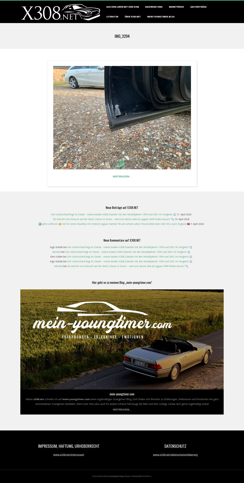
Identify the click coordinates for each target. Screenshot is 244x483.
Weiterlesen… (122, 176)
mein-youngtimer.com (122, 394)
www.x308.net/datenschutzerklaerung (175, 454)
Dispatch (127, 476)
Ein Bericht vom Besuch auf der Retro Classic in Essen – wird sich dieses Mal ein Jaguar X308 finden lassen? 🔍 (113, 219)
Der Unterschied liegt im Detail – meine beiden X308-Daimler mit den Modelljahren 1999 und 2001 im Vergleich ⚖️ (113, 214)
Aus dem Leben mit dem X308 (122, 6)
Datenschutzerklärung (101, 476)
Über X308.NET (133, 16)
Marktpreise (176, 6)
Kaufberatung (153, 6)
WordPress (147, 476)
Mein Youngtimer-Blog (161, 16)
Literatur (112, 16)
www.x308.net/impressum (68, 454)
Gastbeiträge (198, 6)
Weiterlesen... (122, 409)
